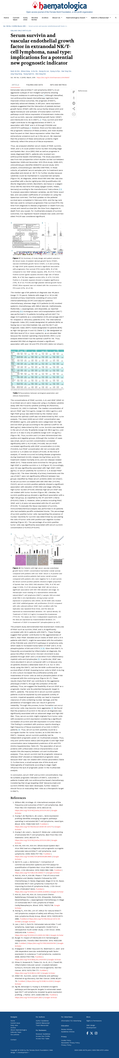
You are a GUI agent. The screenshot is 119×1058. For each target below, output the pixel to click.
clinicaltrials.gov (18, 165)
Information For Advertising (71, 1021)
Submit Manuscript (43, 1023)
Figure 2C (22, 522)
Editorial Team (16, 1032)
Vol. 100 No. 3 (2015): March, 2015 (14, 26)
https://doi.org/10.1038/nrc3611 (28, 973)
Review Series (34, 19)
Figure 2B (42, 492)
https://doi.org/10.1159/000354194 (42, 943)
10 (44, 648)
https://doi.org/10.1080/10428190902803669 (33, 857)
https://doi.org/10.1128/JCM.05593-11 (30, 873)
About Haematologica (19, 1030)
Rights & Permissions (94, 1021)
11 (41, 648)
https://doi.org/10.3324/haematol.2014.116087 (53, 77)
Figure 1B (15, 435)
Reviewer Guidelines (43, 1034)
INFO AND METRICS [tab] (58, 85)
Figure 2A (15, 473)
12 (39, 659)
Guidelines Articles (67, 1032)
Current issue (15, 1023)
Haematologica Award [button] (76, 18)
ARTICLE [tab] (15, 85)
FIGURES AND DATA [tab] (34, 85)
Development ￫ (23, 1052)
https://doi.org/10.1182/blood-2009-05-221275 (34, 827)
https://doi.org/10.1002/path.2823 (29, 997)
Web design (90, 1025)
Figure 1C (47, 465)
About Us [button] (56, 18)
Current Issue (16, 19)
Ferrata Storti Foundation (38, 1050)
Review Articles (66, 1029)
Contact (13, 1040)
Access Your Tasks (42, 1038)
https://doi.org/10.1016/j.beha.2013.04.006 (32, 840)
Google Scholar (53, 873)
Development (91, 1027)
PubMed (43, 824)
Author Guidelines (42, 1021)
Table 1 (41, 330)
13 (52, 708)
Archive (45, 18)
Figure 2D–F (45, 678)
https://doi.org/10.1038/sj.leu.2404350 (31, 960)
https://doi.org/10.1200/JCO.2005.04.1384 (32, 935)
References (82, 91)
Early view (25, 19)
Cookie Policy (66, 1040)
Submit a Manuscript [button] (100, 18)
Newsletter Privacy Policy (70, 1043)
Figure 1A (15, 178)
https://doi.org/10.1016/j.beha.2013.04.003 (32, 810)
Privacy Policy (66, 1045)
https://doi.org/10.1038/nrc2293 (40, 981)
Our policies (15, 1034)
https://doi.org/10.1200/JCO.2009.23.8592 (32, 892)
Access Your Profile (43, 1036)
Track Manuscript (42, 1025)
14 (19, 730)
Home (6, 18)
